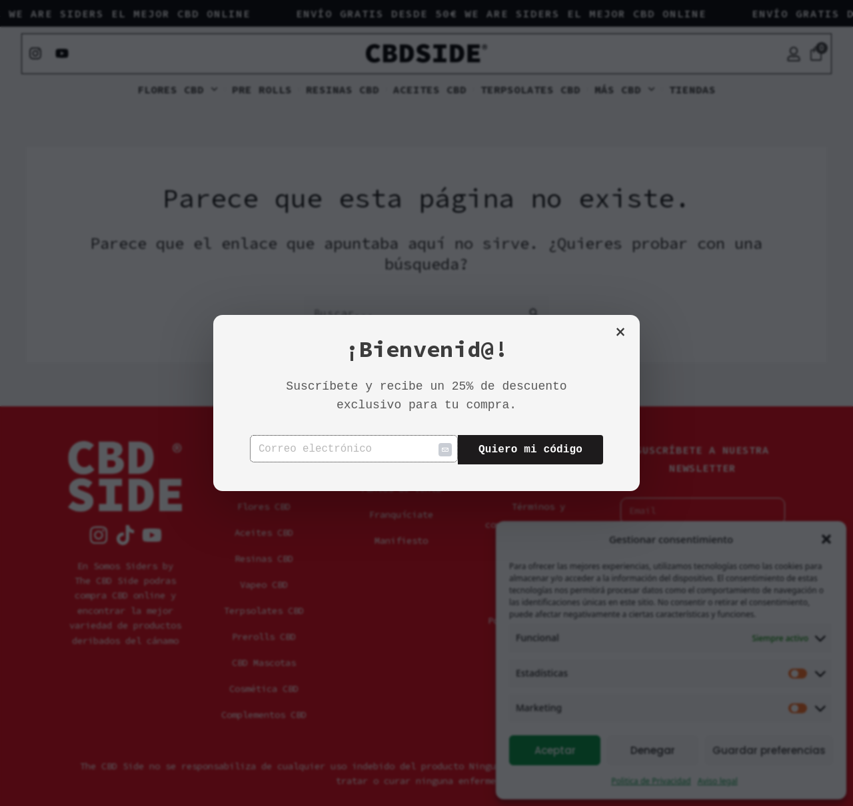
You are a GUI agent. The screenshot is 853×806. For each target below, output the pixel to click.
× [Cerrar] (620, 333)
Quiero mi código (530, 450)
